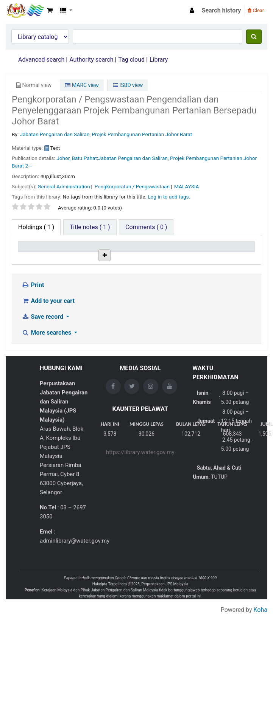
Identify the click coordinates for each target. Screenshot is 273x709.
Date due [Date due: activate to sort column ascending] (230, 257)
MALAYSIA (186, 186)
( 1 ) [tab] (36, 227)
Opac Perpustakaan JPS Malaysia (25, 10)
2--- (28, 166)
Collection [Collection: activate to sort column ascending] (114, 257)
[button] (50, 10)
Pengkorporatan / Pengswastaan (132, 186)
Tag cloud (131, 59)
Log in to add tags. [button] (169, 197)
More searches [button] (47, 377)
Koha (260, 654)
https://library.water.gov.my (140, 496)
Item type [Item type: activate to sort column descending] (34, 257)
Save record (43, 361)
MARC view (81, 85)
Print (33, 329)
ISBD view (128, 85)
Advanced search (41, 59)
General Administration (63, 186)
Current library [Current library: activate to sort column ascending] (71, 253)
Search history (221, 10)
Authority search (91, 59)
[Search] (254, 36)
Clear (256, 10)
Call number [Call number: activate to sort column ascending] (150, 253)
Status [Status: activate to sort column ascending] (188, 257)
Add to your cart (48, 345)
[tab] (90, 227)
